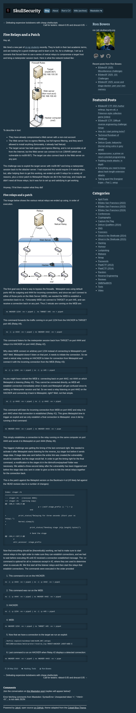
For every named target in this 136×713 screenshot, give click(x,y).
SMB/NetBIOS (105, 283)
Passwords (103, 261)
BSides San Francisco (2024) (112, 210)
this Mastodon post (36, 691)
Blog (47, 11)
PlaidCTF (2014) (106, 268)
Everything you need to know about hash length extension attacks (111, 171)
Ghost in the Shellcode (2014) (112, 236)
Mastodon (96, 11)
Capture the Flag (106, 221)
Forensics (102, 232)
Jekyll (17, 708)
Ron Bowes (46, 669)
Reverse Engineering (108, 276)
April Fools (103, 199)
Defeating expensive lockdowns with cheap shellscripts (32, 23)
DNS (100, 228)
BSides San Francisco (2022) (112, 203)
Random (102, 272)
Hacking (27, 669)
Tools (34, 669)
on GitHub (38, 708)
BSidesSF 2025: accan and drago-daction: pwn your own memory (111, 85)
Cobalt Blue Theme (77, 708)
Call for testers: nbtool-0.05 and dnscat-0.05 (64, 25)
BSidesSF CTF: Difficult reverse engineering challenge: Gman (112, 124)
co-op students (32, 47)
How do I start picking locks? (111, 131)
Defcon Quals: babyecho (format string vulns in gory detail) (110, 146)
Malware (102, 254)
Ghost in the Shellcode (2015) (112, 239)
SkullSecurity (27, 10)
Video (100, 290)
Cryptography (104, 217)
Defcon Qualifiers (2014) (109, 225)
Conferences (104, 214)
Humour (102, 246)
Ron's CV (66, 11)
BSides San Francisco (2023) (112, 206)
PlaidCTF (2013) (106, 265)
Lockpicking (103, 250)
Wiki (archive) (80, 11)
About (55, 11)
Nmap (101, 257)
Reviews (102, 279)
